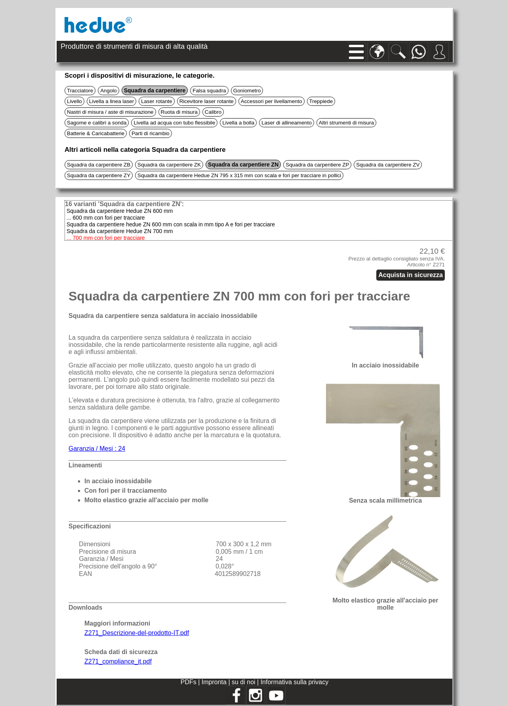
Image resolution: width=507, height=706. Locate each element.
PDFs (188, 682)
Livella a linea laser (111, 101)
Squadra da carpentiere (155, 90)
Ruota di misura (179, 112)
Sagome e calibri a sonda (96, 123)
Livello (74, 101)
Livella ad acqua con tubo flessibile (174, 123)
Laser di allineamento (286, 123)
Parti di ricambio (151, 133)
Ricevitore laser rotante (206, 101)
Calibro (213, 112)
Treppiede (321, 101)
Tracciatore (80, 91)
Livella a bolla (238, 123)
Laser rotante (156, 101)
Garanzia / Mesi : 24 (97, 448)
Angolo (108, 91)
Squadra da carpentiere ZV (387, 165)
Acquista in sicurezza (410, 275)
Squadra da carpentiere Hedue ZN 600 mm (120, 211)
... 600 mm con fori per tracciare (106, 217)
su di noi (244, 682)
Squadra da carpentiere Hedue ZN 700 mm (120, 231)
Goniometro (247, 91)
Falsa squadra (209, 91)
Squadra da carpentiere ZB (98, 165)
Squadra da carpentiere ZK (169, 165)
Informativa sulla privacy (295, 682)
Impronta (215, 682)
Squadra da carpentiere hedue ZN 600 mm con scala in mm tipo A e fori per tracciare (171, 224)
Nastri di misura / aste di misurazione (110, 112)
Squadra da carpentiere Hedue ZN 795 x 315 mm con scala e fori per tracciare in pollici (239, 175)
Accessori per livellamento (271, 101)
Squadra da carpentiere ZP (317, 165)
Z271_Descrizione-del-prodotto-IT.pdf (136, 632)
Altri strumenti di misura (346, 123)
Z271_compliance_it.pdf (118, 661)
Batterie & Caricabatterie (95, 133)
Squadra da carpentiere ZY (98, 175)
